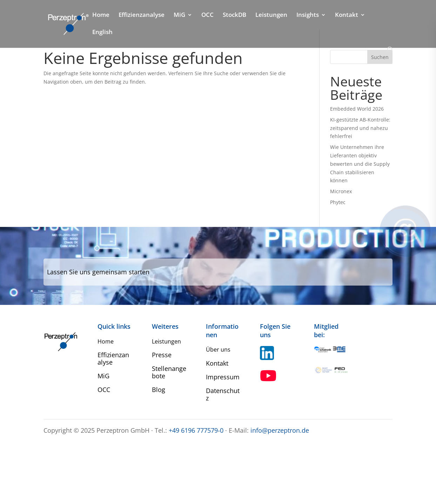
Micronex (341, 191)
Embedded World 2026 (357, 108)
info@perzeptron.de (279, 430)
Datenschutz (223, 394)
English (102, 33)
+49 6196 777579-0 (196, 430)
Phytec (338, 202)
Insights (307, 15)
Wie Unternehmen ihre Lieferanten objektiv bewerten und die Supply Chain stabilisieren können (360, 164)
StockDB (234, 15)
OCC (207, 15)
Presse (162, 355)
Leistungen (271, 15)
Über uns (218, 349)
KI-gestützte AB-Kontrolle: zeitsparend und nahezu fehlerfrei (360, 128)
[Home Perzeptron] (67, 23)
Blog (158, 389)
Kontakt (346, 15)
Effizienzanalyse (142, 15)
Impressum (223, 377)
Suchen (380, 57)
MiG (179, 15)
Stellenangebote (169, 372)
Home (100, 15)
